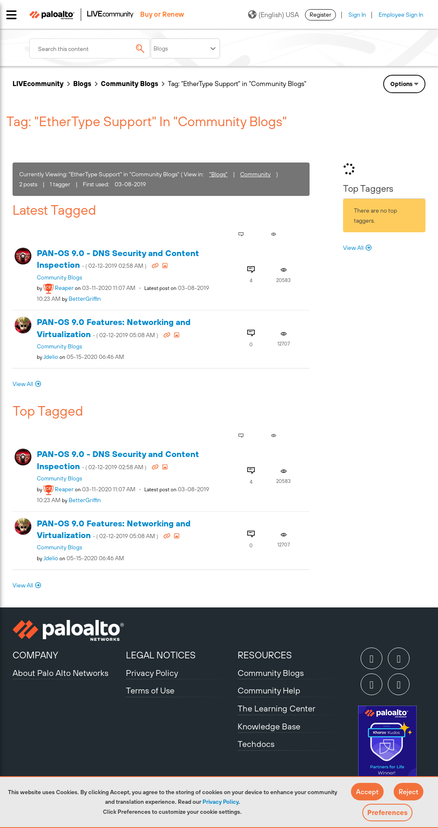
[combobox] (89, 48)
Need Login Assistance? (388, 106)
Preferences (387, 812)
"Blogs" (218, 174)
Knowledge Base (269, 726)
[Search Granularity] (185, 48)
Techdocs (256, 744)
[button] (367, 791)
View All (23, 384)
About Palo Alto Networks (60, 673)
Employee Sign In (401, 14)
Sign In (357, 14)
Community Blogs (129, 83)
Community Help (269, 690)
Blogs (82, 83)
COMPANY (35, 655)
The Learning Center (276, 708)
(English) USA (273, 14)
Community (255, 174)
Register (320, 14)
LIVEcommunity (38, 83)
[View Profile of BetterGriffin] (85, 299)
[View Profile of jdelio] (51, 357)
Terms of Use (150, 690)
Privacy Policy (220, 801)
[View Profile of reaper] (64, 288)
